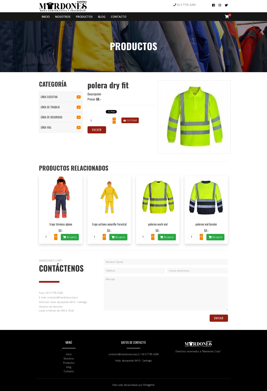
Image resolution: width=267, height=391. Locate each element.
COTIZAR (130, 120)
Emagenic (149, 385)
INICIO (46, 17)
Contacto (69, 371)
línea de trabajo (61, 107)
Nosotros (69, 358)
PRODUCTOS (84, 17)
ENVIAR (219, 318)
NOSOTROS (62, 17)
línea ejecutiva (61, 97)
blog (68, 367)
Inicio (69, 354)
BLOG (101, 17)
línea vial (61, 127)
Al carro (70, 237)
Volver (97, 130)
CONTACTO (118, 17)
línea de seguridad (61, 117)
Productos (69, 362)
